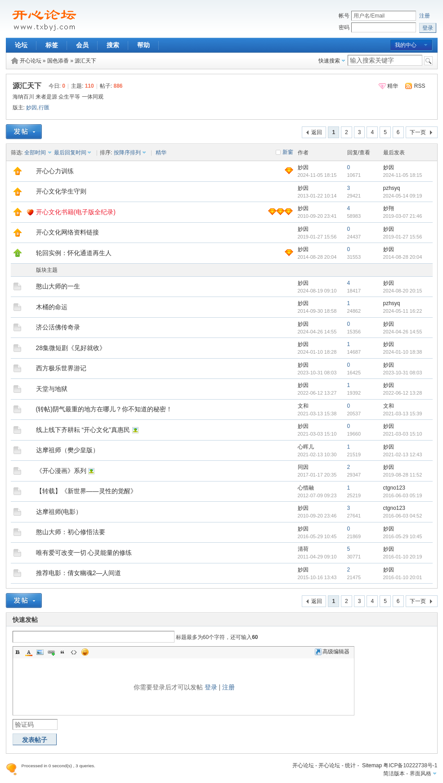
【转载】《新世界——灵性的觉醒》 (86, 491)
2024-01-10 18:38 (402, 352)
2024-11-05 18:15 (402, 175)
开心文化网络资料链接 (67, 232)
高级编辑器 (332, 651)
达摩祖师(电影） (59, 511)
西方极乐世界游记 (61, 368)
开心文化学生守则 (61, 191)
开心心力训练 (55, 171)
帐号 (344, 16)
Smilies (85, 652)
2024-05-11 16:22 (402, 311)
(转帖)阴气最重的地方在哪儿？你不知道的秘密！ (104, 409)
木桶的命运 (51, 306)
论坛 (21, 45)
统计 (350, 765)
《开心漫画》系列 (61, 470)
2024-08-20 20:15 (402, 290)
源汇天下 (85, 61)
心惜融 (306, 488)
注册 (424, 16)
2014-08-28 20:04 (402, 257)
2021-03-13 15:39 (402, 413)
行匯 (44, 107)
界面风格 (420, 773)
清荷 (303, 549)
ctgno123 (394, 488)
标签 (51, 45)
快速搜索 (329, 61)
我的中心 (405, 45)
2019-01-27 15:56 (402, 236)
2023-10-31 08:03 (402, 372)
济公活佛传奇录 (58, 327)
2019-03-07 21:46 (402, 216)
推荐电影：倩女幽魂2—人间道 (78, 572)
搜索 (113, 45)
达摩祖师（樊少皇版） (67, 450)
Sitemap (372, 765)
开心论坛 (30, 61)
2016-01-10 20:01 (402, 577)
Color (28, 652)
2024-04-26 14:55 (402, 331)
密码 (344, 27)
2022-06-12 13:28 (402, 393)
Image (40, 652)
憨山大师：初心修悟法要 (70, 532)
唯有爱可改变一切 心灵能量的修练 (84, 552)
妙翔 (388, 208)
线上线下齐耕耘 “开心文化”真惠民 (83, 429)
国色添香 (58, 61)
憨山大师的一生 (58, 286)
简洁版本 (394, 773)
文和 (303, 406)
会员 (82, 45)
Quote (62, 652)
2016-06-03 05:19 (402, 495)
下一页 (418, 132)
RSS (419, 86)
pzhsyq (391, 188)
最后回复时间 (70, 152)
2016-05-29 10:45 (402, 536)
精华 (392, 86)
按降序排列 (127, 152)
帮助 (143, 45)
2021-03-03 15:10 (402, 433)
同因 (303, 467)
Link (51, 652)
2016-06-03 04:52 (402, 515)
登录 (211, 687)
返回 (316, 132)
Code (73, 652)
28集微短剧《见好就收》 (71, 347)
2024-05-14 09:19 (402, 195)
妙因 (31, 107)
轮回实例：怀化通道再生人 (74, 252)
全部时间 (35, 152)
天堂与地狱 (51, 388)
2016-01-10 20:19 (402, 556)
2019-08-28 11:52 (402, 474)
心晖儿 (306, 447)
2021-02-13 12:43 (402, 454)
